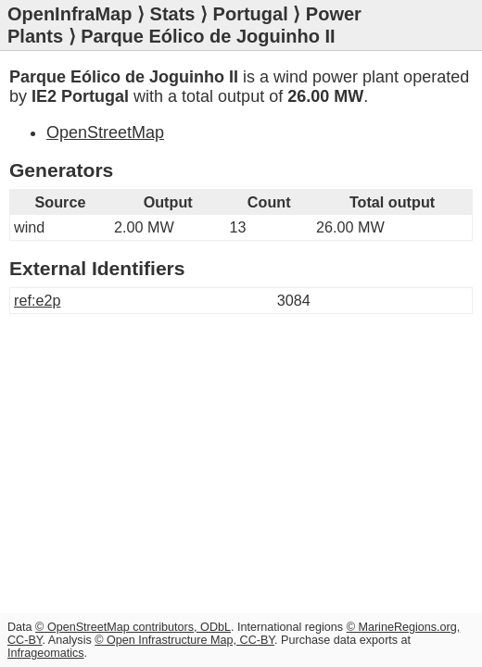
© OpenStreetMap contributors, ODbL (133, 627)
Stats (173, 14)
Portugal (250, 14)
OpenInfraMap (69, 14)
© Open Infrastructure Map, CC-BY (184, 640)
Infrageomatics (45, 653)
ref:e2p (37, 300)
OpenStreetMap (105, 132)
